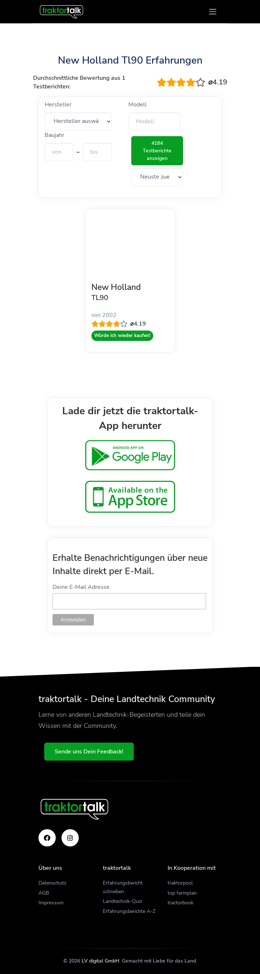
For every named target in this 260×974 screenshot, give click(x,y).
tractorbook (180, 902)
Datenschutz (52, 883)
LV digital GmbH (100, 960)
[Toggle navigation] (213, 11)
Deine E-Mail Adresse (81, 587)
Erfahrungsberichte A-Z (129, 911)
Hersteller (58, 105)
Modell (137, 105)
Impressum (51, 902)
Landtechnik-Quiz (122, 901)
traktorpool (180, 883)
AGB (43, 893)
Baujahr (54, 135)
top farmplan (182, 893)
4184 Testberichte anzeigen (157, 151)
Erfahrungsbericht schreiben (123, 887)
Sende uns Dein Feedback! (89, 752)
